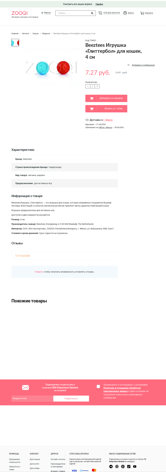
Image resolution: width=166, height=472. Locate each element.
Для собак (34, 468)
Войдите (39, 271)
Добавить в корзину (106, 97)
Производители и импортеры (58, 465)
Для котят (34, 464)
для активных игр (43, 182)
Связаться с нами (14, 468)
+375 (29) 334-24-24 (111, 12)
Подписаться (71, 397)
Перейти (99, 3)
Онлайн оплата (58, 459)
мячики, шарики (36, 174)
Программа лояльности (14, 460)
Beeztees (27, 158)
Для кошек (35, 459)
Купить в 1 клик (106, 107)
